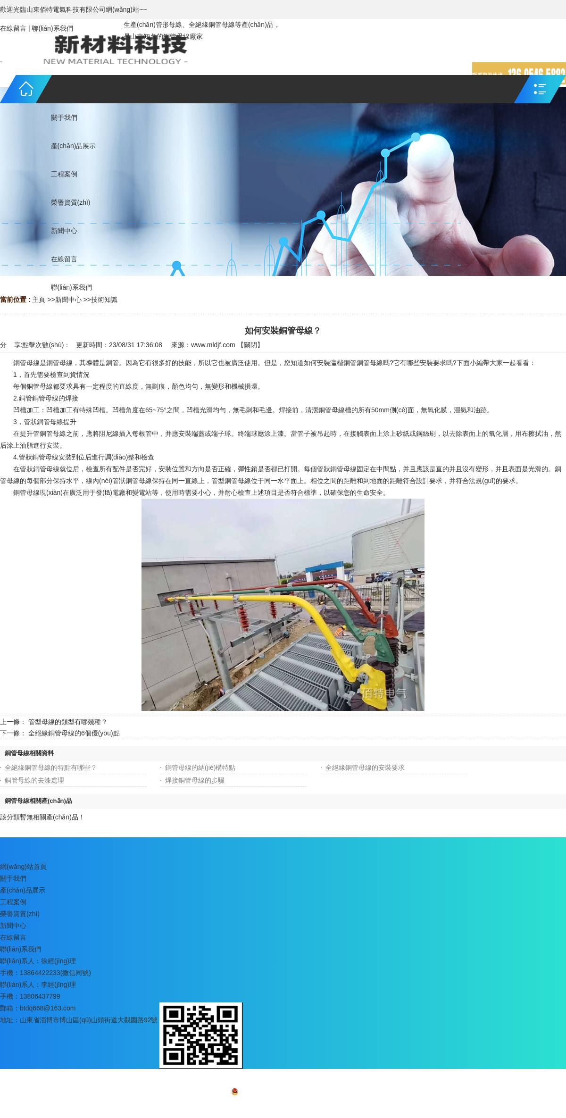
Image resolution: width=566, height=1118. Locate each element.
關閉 (250, 345)
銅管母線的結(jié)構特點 (200, 767)
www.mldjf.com (213, 345)
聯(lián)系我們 (52, 28)
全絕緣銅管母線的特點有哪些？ (51, 767)
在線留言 (13, 28)
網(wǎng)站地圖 (282, 1106)
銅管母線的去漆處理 (34, 780)
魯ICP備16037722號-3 (303, 1093)
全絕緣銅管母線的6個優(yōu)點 (74, 733)
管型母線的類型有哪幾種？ (68, 722)
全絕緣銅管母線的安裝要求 (365, 767)
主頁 (38, 299)
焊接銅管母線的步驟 (195, 780)
